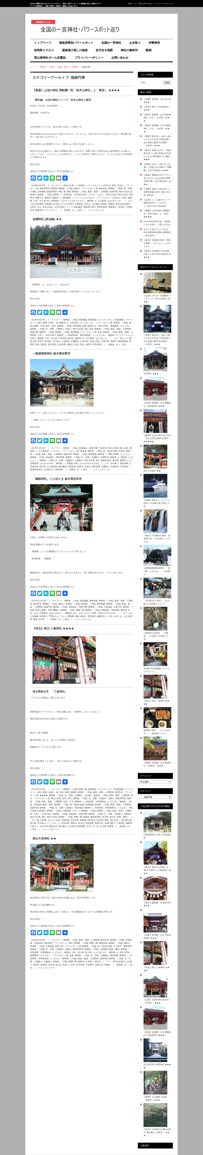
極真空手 (53, 826)
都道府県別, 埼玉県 (99, 817)
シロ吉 (109, 616)
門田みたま (54, 616)
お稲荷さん (49, 469)
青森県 (111, 204)
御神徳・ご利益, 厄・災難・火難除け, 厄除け (51, 329)
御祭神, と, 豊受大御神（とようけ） (114, 454)
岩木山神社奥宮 (123, 204)
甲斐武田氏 (97, 344)
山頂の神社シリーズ (63, 207)
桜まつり (124, 338)
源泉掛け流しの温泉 (75, 50)
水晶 (76, 344)
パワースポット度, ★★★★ (94, 188)
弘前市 (33, 207)
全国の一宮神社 (111, 42)
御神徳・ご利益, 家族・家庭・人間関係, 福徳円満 (95, 191)
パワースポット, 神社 (63, 943)
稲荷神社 (59, 469)
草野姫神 (72, 466)
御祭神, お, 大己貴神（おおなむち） (91, 338)
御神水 (114, 341)
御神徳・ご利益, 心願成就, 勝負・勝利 (101, 949)
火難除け (105, 466)
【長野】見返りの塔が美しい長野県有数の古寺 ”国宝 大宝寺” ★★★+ (157, 192)
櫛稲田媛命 (123, 341)
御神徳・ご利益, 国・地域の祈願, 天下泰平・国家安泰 (107, 946)
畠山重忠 (62, 826)
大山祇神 (96, 204)
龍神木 (36, 965)
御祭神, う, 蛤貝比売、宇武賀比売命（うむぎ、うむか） (79, 194)
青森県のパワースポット (46, 210)
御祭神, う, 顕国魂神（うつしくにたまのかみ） (74, 198)
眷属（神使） (123, 817)
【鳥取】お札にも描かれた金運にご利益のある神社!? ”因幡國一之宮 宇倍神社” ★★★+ (157, 167)
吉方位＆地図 (104, 50)
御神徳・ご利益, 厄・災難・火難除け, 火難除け (61, 460)
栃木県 (42, 466)
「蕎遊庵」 (48, 558)
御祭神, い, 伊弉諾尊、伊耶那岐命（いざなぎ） (96, 801)
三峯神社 (121, 823)
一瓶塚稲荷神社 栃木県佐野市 (51, 353)
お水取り (135, 42)
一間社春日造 (125, 820)
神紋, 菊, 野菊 (64, 191)
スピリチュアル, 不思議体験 (110, 320)
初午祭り (115, 463)
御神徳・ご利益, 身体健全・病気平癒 (47, 457)
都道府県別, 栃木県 (109, 460)
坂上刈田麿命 (37, 204)
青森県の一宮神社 (116, 207)
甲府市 (40, 341)
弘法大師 (43, 826)
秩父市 (81, 823)
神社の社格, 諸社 (92, 460)
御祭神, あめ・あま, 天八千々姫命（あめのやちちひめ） (91, 613)
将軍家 (110, 826)
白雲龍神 (79, 204)
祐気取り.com (39, 36)
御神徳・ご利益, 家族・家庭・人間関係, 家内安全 (100, 792)
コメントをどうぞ (96, 210)
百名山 (87, 204)
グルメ (63, 616)
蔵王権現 (52, 344)
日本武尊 (61, 344)
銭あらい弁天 (69, 965)
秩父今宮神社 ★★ (44, 838)
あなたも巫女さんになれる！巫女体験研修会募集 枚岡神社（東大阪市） (157, 232)
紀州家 (43, 820)
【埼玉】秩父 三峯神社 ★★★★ (53, 628)
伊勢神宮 (154, 42)
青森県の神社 (89, 207)
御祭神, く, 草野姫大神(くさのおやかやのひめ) (77, 463)
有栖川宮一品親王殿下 (105, 823)
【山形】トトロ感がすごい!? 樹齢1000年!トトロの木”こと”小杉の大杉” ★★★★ (157, 203)
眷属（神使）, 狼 (50, 323)
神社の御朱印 (129, 50)
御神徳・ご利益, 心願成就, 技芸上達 (46, 946)
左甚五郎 (105, 341)
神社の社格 (111, 194)
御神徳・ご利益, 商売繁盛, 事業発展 (79, 320)
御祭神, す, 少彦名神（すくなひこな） (77, 323)
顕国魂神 (78, 207)
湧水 (37, 344)
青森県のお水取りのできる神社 (59, 204)
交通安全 (115, 466)
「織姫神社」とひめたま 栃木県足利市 (57, 478)
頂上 (39, 207)
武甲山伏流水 (119, 961)
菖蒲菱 (83, 820)
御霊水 (104, 204)
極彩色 (74, 823)
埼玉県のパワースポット (48, 823)
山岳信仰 (84, 341)
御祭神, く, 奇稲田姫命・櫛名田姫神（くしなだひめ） (82, 335)
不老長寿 (124, 466)
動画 (148, 50)
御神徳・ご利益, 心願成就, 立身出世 (104, 607)
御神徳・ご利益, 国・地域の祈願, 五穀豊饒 (74, 804)
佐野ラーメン (36, 413)
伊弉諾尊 (65, 823)
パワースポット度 (104, 323)
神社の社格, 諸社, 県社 (83, 329)
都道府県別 (52, 191)
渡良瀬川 (92, 616)
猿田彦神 (96, 466)
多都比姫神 (102, 207)
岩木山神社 (48, 207)
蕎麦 (35, 619)
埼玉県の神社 (103, 820)
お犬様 (103, 826)
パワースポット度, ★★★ (74, 451)
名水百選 (80, 965)
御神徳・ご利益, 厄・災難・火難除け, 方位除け (70, 795)
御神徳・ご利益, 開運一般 (72, 610)
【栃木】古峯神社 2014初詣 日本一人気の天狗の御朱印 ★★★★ (157, 254)
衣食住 (87, 466)
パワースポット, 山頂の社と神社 (112, 198)
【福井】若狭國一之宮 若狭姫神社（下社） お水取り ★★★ (157, 117)
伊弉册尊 (89, 823)
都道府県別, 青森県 (48, 188)
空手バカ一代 (92, 826)
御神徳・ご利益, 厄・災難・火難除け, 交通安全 (87, 457)
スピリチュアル (122, 335)
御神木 (107, 965)
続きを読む (36, 164)
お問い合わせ (119, 57)
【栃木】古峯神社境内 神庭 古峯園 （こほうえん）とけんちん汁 (157, 243)
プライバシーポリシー (89, 57)
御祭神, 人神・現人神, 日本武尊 (51, 338)
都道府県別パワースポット (76, 42)
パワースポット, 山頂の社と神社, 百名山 (104, 185)
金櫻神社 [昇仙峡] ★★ (47, 219)
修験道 (129, 823)
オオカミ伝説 (54, 820)
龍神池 (44, 965)
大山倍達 (72, 826)
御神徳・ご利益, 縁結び (69, 188)
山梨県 (88, 344)
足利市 (42, 619)
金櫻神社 (75, 341)
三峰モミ (34, 826)
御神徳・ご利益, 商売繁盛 (67, 332)
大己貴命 (56, 341)
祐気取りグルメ (44, 50)
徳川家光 (91, 820)
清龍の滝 (99, 965)
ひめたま (118, 616)
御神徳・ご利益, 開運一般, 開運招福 (79, 789)
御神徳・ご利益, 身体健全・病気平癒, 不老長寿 (85, 448)
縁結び (83, 616)
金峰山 (70, 344)
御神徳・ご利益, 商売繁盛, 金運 (71, 326)
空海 (81, 344)
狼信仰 (44, 344)
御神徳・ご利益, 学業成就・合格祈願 (102, 610)
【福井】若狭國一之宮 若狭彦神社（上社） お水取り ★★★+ (157, 128)
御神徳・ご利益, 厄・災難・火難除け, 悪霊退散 (61, 808)
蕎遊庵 (71, 616)
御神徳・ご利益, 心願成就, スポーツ (63, 811)
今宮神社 (90, 965)
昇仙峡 (48, 341)
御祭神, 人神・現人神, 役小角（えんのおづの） (86, 952)
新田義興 (81, 826)
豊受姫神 (124, 463)
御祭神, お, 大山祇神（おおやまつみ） (104, 201)
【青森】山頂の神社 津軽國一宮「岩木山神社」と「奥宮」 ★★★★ (76, 90)
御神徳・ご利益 (44, 194)
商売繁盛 (62, 466)
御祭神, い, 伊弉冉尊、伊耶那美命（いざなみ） (106, 808)
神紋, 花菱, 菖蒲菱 (67, 792)
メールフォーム (159, 3)
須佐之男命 (95, 341)
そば (125, 616)
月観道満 (65, 820)
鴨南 (77, 616)
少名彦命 (66, 341)
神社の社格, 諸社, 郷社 (118, 448)
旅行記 (71, 338)
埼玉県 (33, 823)
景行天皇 (114, 820)
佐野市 (80, 466)
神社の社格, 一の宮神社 (74, 185)
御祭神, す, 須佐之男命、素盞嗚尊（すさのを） (109, 326)
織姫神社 (101, 616)
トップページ (42, 42)
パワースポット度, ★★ (91, 332)
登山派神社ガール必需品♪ (50, 57)
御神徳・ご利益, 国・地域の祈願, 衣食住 (106, 451)
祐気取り (43, 616)
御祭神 (48, 198)
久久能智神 (52, 466)
